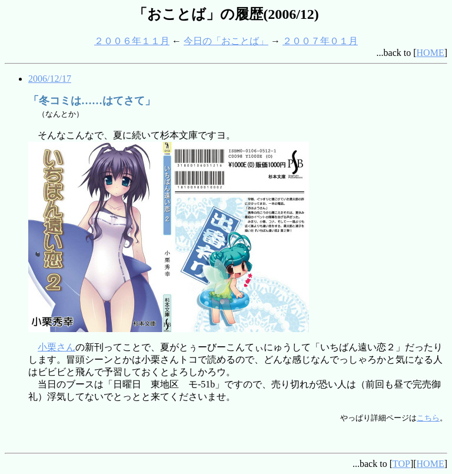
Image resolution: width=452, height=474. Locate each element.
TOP (401, 464)
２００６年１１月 (132, 41)
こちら (428, 417)
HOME (430, 53)
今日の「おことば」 (226, 41)
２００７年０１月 (320, 41)
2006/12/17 (49, 79)
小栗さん (56, 347)
